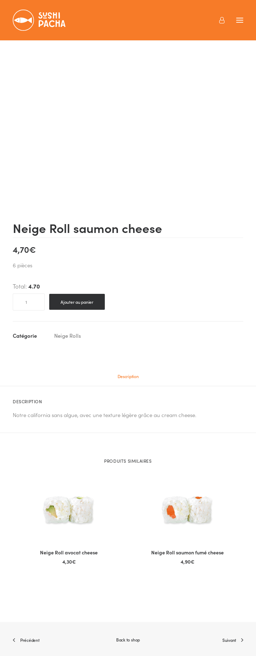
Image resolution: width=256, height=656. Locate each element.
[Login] (218, 20)
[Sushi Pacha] (39, 20)
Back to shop (128, 640)
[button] (69, 509)
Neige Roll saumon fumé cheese (187, 552)
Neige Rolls (67, 335)
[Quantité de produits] (29, 301)
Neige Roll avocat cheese (69, 552)
